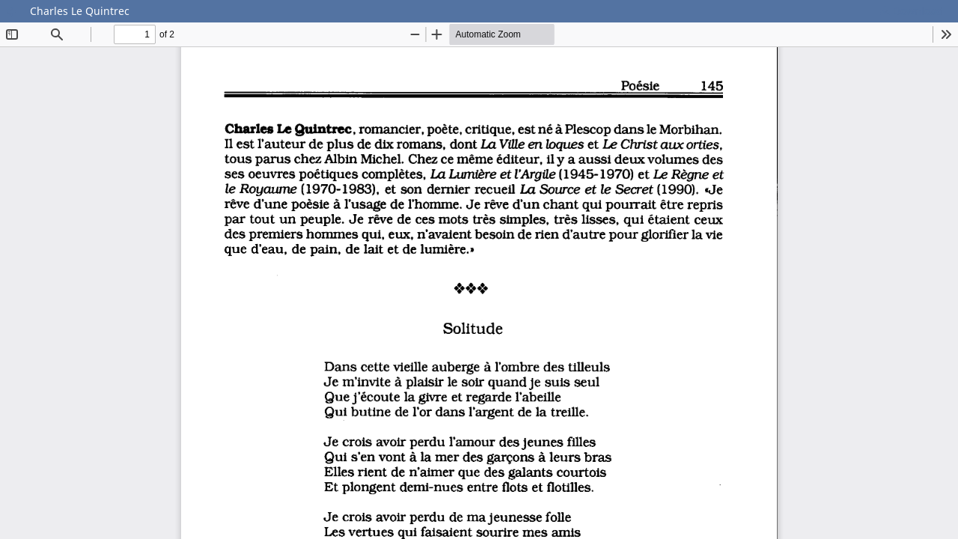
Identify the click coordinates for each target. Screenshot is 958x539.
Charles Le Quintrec (79, 11)
